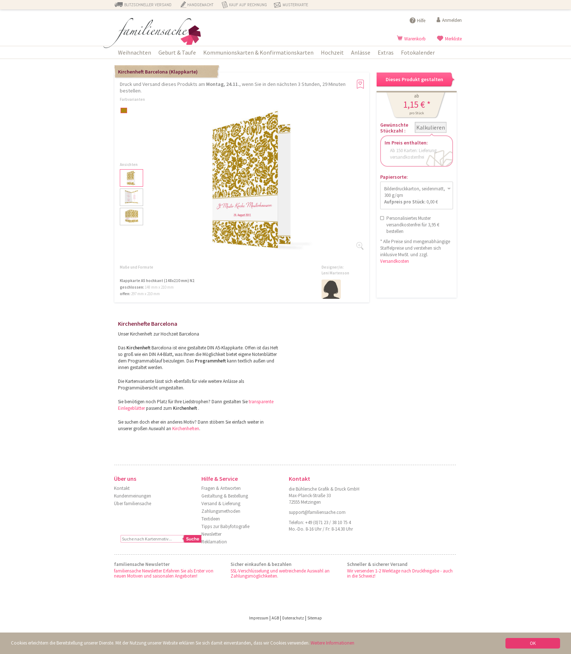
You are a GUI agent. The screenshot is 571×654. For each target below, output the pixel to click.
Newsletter (211, 534)
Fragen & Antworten (221, 488)
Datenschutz (293, 618)
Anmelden (452, 20)
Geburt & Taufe (177, 52)
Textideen (210, 519)
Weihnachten (134, 52)
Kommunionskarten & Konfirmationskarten (258, 52)
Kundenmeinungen (132, 496)
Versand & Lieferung (220, 503)
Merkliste (453, 39)
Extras (386, 52)
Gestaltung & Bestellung (224, 496)
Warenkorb (415, 39)
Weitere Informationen (332, 643)
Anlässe (360, 52)
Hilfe (421, 20)
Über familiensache (132, 503)
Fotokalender (418, 52)
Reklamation (214, 542)
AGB (275, 618)
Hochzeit (332, 52)
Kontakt (122, 488)
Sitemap (314, 618)
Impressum (258, 618)
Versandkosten (394, 261)
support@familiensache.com (317, 512)
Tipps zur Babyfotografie (225, 526)
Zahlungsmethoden (220, 511)
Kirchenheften (185, 428)
